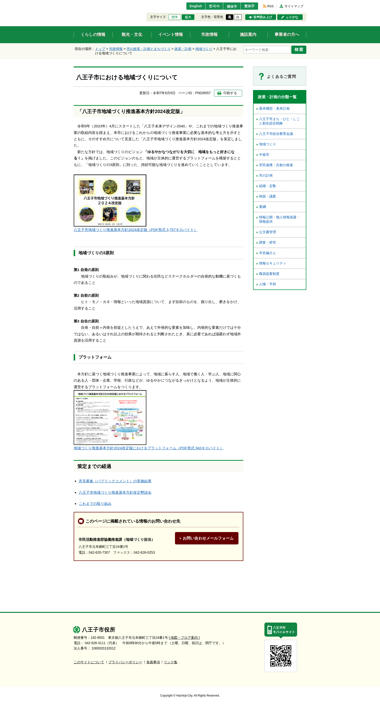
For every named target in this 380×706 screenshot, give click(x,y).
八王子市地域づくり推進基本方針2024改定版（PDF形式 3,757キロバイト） (136, 230)
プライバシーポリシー (125, 662)
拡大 (188, 17)
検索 (299, 49)
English (191, 6)
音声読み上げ (262, 17)
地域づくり (203, 49)
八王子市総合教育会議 (276, 134)
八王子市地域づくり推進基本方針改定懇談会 (115, 492)
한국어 (210, 6)
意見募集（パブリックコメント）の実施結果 (115, 481)
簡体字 (229, 6)
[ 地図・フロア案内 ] (184, 638)
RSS (270, 6)
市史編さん (267, 253)
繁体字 (249, 6)
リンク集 (170, 662)
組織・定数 (267, 186)
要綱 (262, 207)
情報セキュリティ (272, 263)
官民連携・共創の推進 (276, 165)
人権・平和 (267, 284)
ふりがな (292, 17)
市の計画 (266, 175)
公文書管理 (267, 232)
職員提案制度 (269, 274)
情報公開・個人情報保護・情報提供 (279, 219)
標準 (175, 17)
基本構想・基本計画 (274, 108)
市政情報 (116, 49)
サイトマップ (294, 6)
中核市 (264, 154)
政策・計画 (182, 49)
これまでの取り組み (95, 503)
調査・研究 (267, 242)
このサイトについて (89, 662)
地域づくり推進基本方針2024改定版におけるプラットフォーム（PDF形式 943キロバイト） (148, 448)
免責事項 (153, 662)
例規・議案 (267, 196)
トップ (100, 49)
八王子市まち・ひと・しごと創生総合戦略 (279, 121)
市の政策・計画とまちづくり (149, 49)
